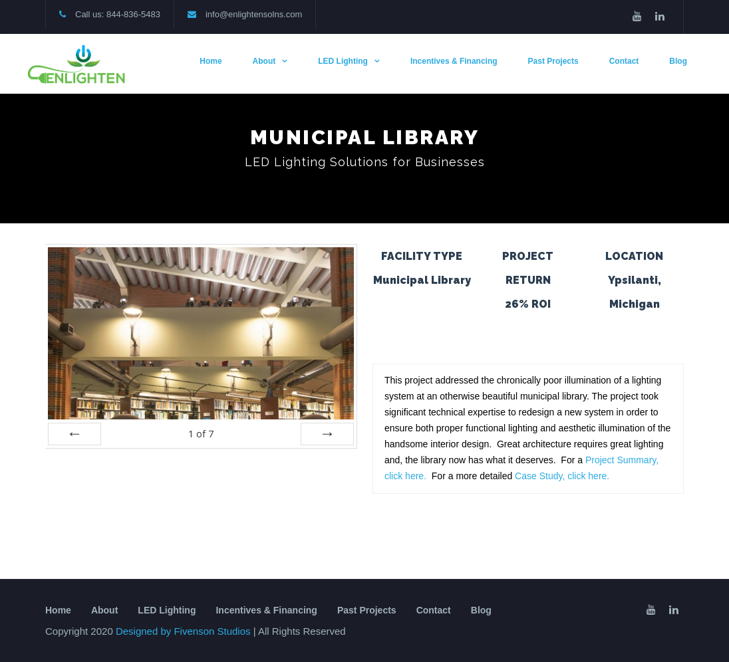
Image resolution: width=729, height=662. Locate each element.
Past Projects (553, 61)
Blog (678, 61)
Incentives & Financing (454, 61)
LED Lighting (343, 61)
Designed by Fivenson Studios (184, 631)
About (264, 61)
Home (210, 61)
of (201, 433)
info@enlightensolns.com (254, 14)
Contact (624, 61)
